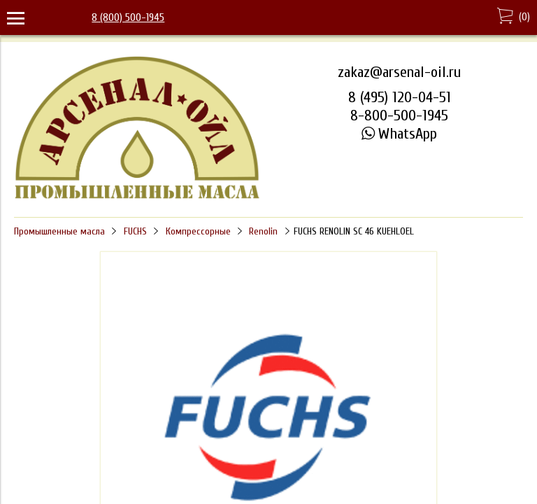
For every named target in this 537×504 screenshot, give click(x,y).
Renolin (263, 231)
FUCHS (135, 231)
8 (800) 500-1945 (128, 17)
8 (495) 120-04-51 (399, 97)
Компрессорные (198, 231)
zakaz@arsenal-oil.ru (399, 72)
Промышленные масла (59, 231)
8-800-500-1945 (399, 115)
